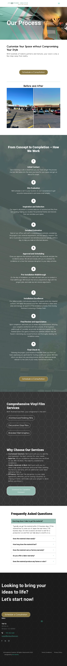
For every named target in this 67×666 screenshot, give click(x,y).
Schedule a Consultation (33, 72)
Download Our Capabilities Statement (21, 491)
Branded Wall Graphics (19, 433)
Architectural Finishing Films (21, 418)
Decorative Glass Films (19, 425)
